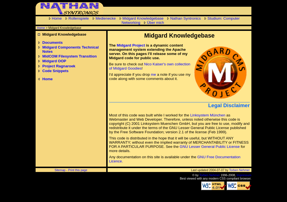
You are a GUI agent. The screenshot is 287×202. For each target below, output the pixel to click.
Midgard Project (131, 45)
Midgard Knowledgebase (143, 18)
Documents (52, 42)
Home (57, 18)
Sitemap (60, 170)
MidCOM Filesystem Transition (69, 56)
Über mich (155, 22)
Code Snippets (55, 71)
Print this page (77, 170)
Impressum (244, 175)
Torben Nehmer (239, 170)
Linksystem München (207, 115)
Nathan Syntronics (185, 18)
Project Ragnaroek (58, 66)
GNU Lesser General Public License (210, 146)
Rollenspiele (78, 18)
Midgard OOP (54, 61)
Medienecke (106, 18)
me (153, 74)
